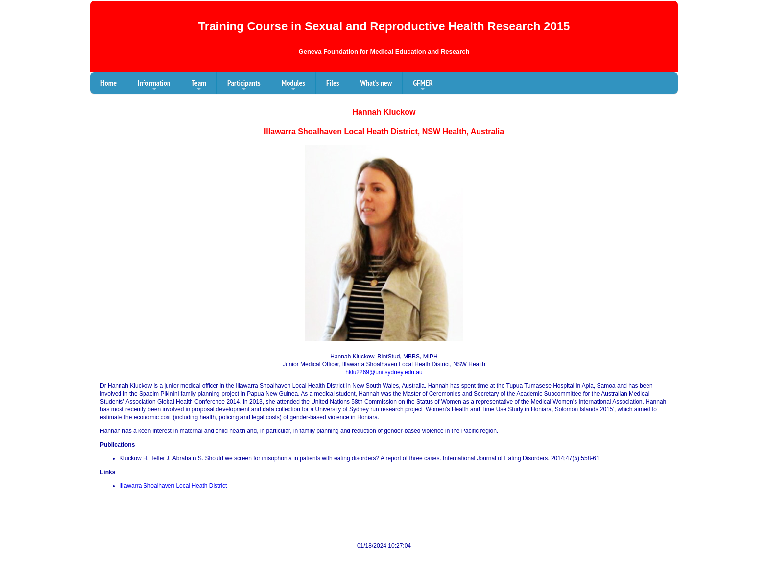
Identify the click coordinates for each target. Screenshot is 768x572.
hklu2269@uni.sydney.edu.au (383, 372)
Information (154, 86)
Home (108, 83)
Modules (293, 86)
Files (332, 83)
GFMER (422, 86)
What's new (376, 83)
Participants (244, 86)
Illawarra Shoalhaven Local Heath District (173, 485)
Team (199, 86)
